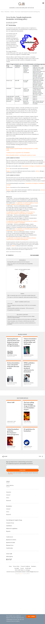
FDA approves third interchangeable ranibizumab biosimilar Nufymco (22, 297)
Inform (37, 171)
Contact (22, 568)
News (7, 497)
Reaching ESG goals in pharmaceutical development (18, 261)
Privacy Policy (10, 473)
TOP (41, 456)
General (12, 11)
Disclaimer (33, 566)
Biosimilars (7, 11)
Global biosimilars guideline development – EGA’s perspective (20, 308)
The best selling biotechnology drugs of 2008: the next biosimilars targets (29, 406)
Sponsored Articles (11, 539)
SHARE (4, 456)
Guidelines (9, 525)
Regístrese (8, 190)
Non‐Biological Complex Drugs (14, 520)
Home (2, 11)
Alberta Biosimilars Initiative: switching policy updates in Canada (21, 155)
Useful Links (9, 548)
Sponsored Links (10, 542)
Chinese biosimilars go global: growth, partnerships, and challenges (22, 319)
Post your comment (12, 25)
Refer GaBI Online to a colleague (22, 570)
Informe (43, 190)
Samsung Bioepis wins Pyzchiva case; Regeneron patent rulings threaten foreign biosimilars (13, 342)
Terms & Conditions (25, 566)
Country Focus (10, 523)
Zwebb (21, 573)
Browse (8, 168)
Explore (8, 187)
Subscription (9, 556)
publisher (13, 245)
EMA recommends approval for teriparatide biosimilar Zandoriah (21, 295)
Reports (8, 531)
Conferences (9, 537)
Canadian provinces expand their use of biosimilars (18, 152)
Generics (8, 492)
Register (8, 171)
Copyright (16, 568)
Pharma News (9, 545)
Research (8, 500)
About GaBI (9, 303)
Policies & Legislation (11, 528)
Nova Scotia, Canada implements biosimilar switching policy (27, 11)
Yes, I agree (31, 616)
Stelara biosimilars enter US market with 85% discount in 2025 (20, 321)
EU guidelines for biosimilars (13, 310)
